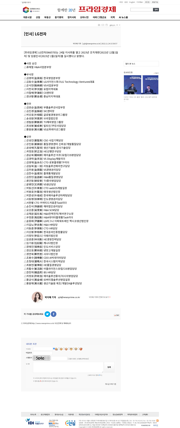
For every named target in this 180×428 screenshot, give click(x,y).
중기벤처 (59, 17)
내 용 (28, 364)
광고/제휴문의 (45, 414)
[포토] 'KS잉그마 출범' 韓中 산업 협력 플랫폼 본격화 (140, 98)
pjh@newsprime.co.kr (69, 297)
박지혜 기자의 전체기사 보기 (99, 297)
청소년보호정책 (117, 414)
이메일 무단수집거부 (101, 414)
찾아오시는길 (59, 414)
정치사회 (72, 17)
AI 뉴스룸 (123, 17)
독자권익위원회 (132, 414)
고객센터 (145, 414)
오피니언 (84, 17)
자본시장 (27, 17)
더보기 (156, 73)
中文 (121, 2)
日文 (126, 2)
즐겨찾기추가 (26, 2)
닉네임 (28, 349)
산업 (38, 17)
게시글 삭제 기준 (110, 384)
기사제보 (139, 2)
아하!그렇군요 (99, 17)
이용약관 (71, 414)
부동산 (47, 17)
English (132, 2)
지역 (113, 17)
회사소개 (33, 414)
